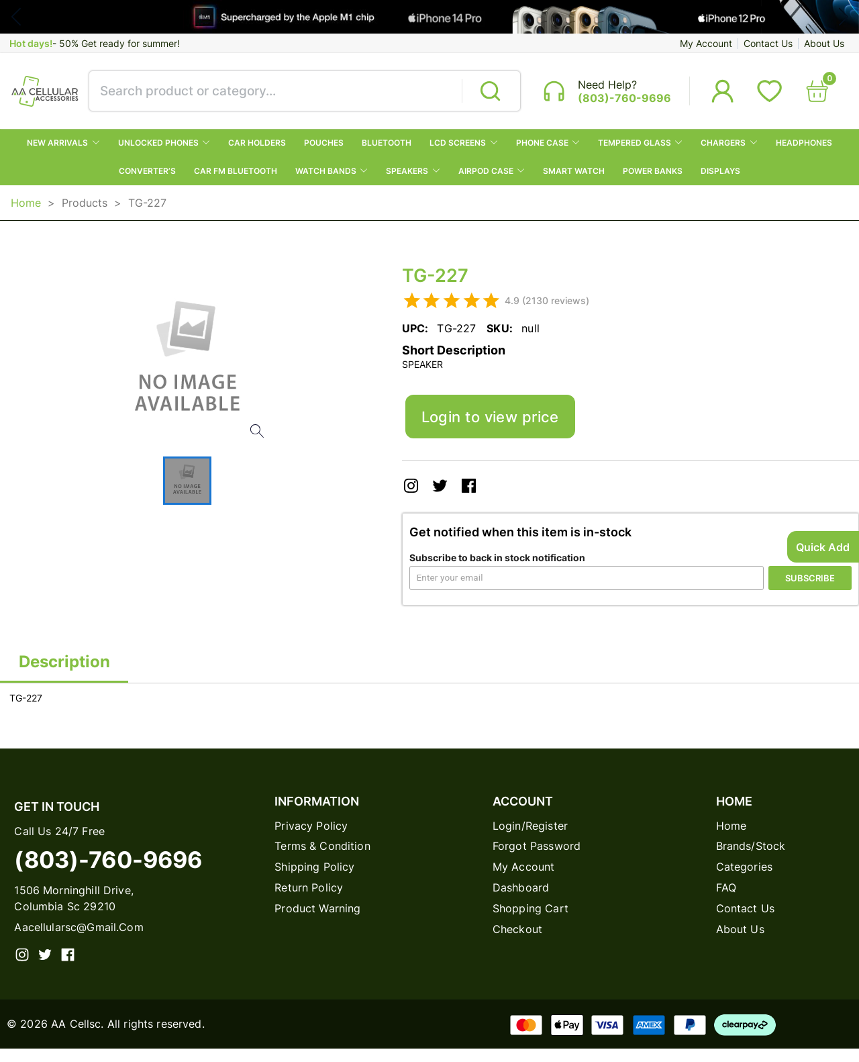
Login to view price (498, 426)
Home (26, 208)
